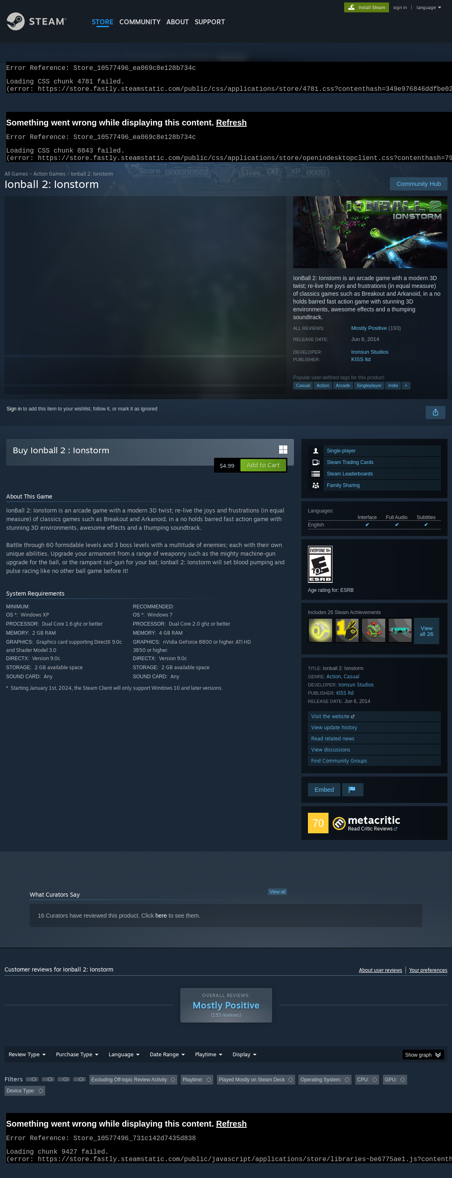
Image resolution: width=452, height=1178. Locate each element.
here (161, 925)
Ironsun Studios (369, 362)
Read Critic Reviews (370, 838)
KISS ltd (360, 369)
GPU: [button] (391, 1089)
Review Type (24, 1064)
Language (121, 1064)
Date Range (164, 1064)
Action (323, 395)
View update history (334, 737)
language (426, 7)
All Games (16, 184)
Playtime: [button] (193, 1089)
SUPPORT (210, 22)
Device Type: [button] (21, 1101)
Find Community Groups (339, 771)
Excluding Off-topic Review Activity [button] (129, 1089)
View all (277, 901)
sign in (400, 7)
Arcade (343, 395)
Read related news (332, 748)
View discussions (330, 759)
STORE (103, 22)
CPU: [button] (363, 1089)
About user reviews (380, 980)
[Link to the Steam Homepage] (43, 28)
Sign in (14, 419)
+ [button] (406, 395)
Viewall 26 (426, 641)
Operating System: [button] (321, 1089)
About (177, 22)
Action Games (49, 184)
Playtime (205, 1064)
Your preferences (428, 980)
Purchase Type (74, 1064)
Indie (393, 395)
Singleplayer (369, 395)
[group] (226, 1095)
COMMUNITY (140, 22)
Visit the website (333, 726)
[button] (263, 475)
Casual (303, 395)
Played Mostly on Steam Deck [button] (252, 1089)
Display (241, 1064)
